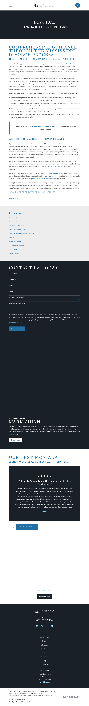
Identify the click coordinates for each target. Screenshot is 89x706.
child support (55, 173)
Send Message (16, 329)
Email (11, 292)
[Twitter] (42, 558)
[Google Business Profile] (37, 558)
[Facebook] (47, 558)
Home (44, 573)
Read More (15, 372)
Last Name (12, 279)
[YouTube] (52, 558)
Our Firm (44, 581)
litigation (61, 167)
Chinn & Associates (72, 64)
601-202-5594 (44, 552)
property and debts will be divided (41, 179)
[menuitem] (44, 218)
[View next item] (14, 459)
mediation (44, 167)
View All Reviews (27, 458)
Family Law (44, 585)
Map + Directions (44, 614)
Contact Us (44, 596)
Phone (11, 286)
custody (47, 173)
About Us (44, 577)
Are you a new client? (16, 298)
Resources (44, 589)
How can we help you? (17, 304)
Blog (44, 592)
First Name (13, 273)
